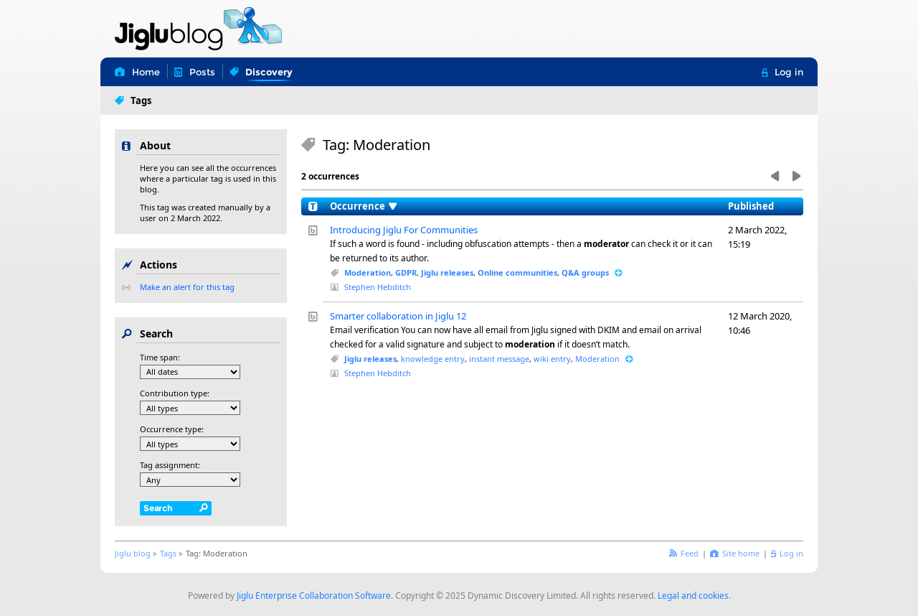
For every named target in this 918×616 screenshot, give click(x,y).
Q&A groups (585, 272)
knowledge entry (433, 358)
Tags (168, 553)
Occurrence (357, 206)
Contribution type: (174, 393)
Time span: (160, 357)
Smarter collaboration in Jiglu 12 (398, 315)
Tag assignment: (170, 464)
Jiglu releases (447, 272)
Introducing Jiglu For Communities (404, 229)
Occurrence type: (172, 429)
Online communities (517, 272)
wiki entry (552, 358)
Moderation (367, 272)
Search (158, 508)
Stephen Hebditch (377, 286)
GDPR (406, 272)
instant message (499, 358)
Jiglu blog (133, 553)
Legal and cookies (693, 595)
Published (751, 206)
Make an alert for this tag (187, 286)
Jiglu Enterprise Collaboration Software (314, 595)
